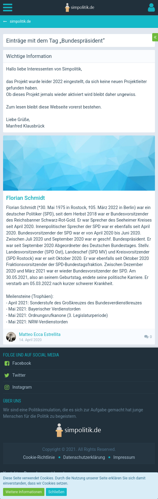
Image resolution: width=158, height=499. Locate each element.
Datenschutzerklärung (84, 457)
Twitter (14, 375)
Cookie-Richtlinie (39, 457)
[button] (9, 8)
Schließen (56, 492)
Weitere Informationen (24, 492)
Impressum (124, 457)
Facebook (17, 363)
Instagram (17, 387)
